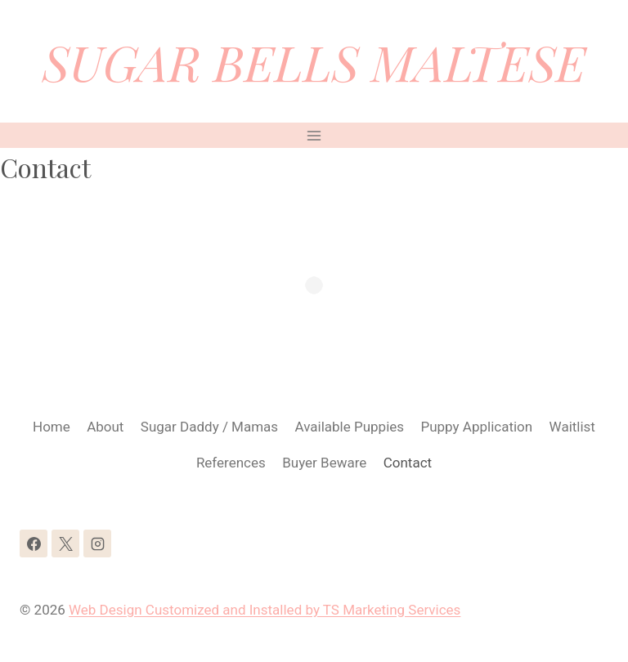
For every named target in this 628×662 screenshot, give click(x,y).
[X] (65, 543)
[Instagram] (97, 543)
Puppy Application (476, 426)
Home (51, 426)
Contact (408, 462)
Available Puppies (350, 426)
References (231, 462)
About (105, 426)
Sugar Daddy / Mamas (209, 426)
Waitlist (572, 426)
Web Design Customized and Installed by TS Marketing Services (264, 610)
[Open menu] (314, 135)
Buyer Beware (324, 462)
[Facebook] (33, 543)
